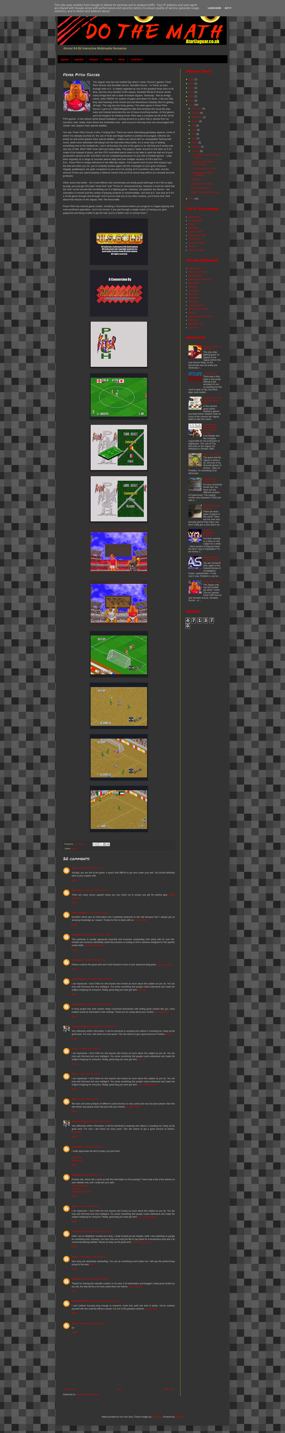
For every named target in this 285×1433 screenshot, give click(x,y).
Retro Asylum (194, 275)
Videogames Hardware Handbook (202, 174)
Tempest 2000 (195, 220)
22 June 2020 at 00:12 (88, 1206)
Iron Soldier (194, 239)
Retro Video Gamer (197, 272)
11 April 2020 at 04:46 (89, 1048)
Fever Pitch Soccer (200, 188)
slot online (77, 1188)
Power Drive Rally (197, 235)
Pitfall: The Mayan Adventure (205, 192)
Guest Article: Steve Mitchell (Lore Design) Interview (210, 429)
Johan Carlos (79, 979)
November (197, 108)
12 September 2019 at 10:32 (96, 935)
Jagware (192, 294)
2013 (191, 198)
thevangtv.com (162, 1012)
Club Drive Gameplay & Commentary (202, 162)
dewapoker (77, 1160)
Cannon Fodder (196, 250)
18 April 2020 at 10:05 (88, 1074)
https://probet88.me (147, 1084)
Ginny (75, 1323)
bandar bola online (95, 945)
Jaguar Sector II (196, 305)
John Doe (77, 935)
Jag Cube (193, 320)
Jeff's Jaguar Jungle (198, 309)
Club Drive (196, 179)
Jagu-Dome (194, 298)
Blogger (179, 1417)
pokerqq (142, 990)
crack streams (135, 1286)
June (194, 130)
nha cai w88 (151, 1308)
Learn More (214, 8)
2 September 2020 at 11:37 (100, 1231)
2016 (191, 96)
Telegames (193, 290)
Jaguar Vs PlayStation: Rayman (209, 533)
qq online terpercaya (82, 1191)
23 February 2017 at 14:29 (90, 868)
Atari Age (192, 287)
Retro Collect (194, 268)
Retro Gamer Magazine (199, 279)
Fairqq (169, 1034)
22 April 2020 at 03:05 (88, 1099)
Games (78, 59)
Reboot (192, 312)
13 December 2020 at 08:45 (106, 1301)
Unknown (77, 1146)
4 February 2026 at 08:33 (91, 1323)
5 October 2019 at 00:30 (94, 960)
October (196, 113)
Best (74, 1074)
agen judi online (164, 964)
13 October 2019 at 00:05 (99, 979)
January (196, 151)
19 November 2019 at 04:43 (103, 1026)
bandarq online (133, 1107)
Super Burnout (195, 231)
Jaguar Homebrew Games (201, 316)
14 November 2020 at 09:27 (95, 1279)
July (194, 125)
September (197, 117)
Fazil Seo (76, 1279)
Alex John (77, 890)
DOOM (191, 224)
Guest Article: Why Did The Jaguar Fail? (212, 400)
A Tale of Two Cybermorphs (209, 480)
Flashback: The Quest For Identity (211, 558)
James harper (79, 912)
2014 (191, 105)
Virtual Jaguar (210, 373)
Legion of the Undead (201, 184)
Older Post (169, 1389)
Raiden (191, 246)
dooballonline (140, 920)
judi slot (142, 1059)
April (194, 138)
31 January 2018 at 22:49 (95, 890)
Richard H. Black (80, 1026)
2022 (191, 92)
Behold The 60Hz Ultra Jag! (211, 507)
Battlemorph (194, 217)
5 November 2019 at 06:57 (100, 1004)
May (194, 134)
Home (64, 59)
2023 (191, 88)
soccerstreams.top (141, 1242)
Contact (136, 59)
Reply (74, 880)
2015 (191, 100)
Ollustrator (157, 1417)
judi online (77, 1157)
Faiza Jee (76, 960)
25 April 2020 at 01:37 (100, 1121)
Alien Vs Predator (196, 243)
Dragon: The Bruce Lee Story (212, 347)
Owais (75, 1257)
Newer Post (69, 1389)
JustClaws (193, 301)
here (92, 1264)
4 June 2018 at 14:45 (97, 912)
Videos (93, 59)
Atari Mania (194, 283)
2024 (191, 83)
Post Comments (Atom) (87, 1394)
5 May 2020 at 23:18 (93, 1146)
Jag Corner (193, 327)
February (196, 146)
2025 (191, 79)
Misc (121, 59)
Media (108, 59)
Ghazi (75, 1048)
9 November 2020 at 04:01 (92, 1257)
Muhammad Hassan (82, 1301)
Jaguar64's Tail (195, 324)
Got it (228, 8)
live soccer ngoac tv (147, 1217)
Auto (74, 868)
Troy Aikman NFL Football (203, 168)
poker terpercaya (80, 1185)
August (195, 121)
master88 (76, 1132)
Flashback (193, 228)
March (195, 142)
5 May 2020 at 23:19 (93, 1175)
